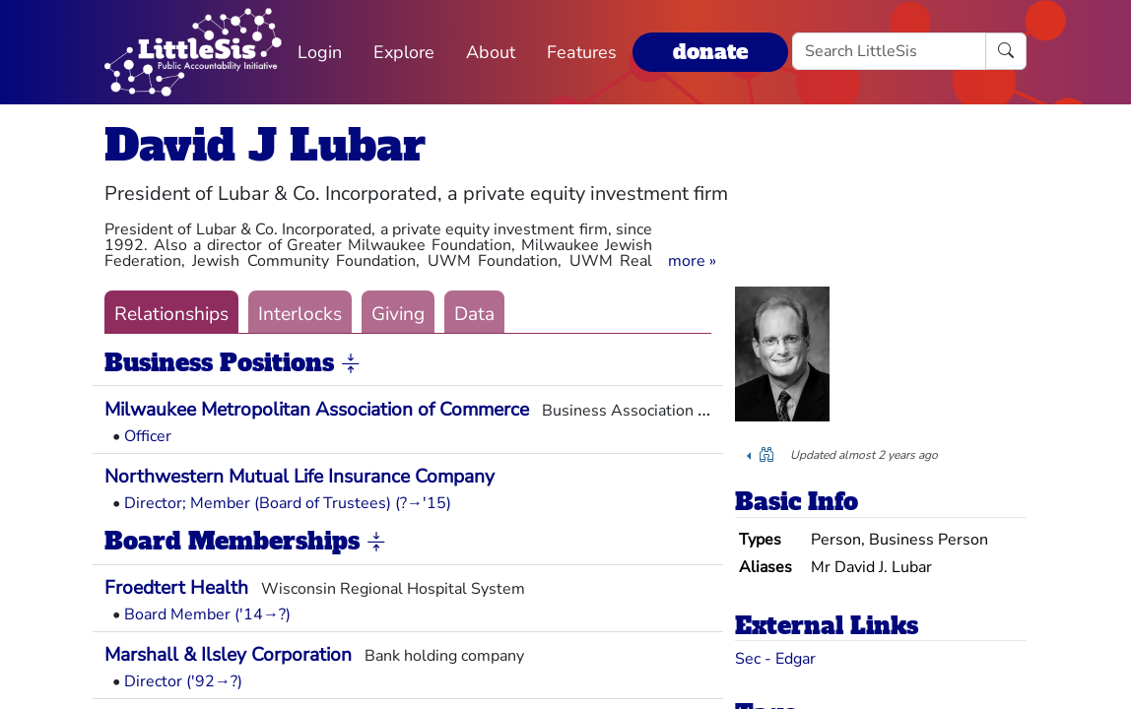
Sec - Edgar (775, 659)
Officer (147, 436)
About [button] (490, 52)
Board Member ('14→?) (207, 614)
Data (474, 314)
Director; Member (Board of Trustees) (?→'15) (287, 503)
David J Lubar (265, 145)
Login (320, 52)
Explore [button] (403, 52)
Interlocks (300, 314)
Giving (398, 314)
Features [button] (582, 52)
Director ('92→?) (183, 681)
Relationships (171, 314)
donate (710, 51)
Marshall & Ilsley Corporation (228, 655)
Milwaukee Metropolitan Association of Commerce (316, 409)
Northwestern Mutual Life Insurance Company (299, 476)
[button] (692, 261)
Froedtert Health (176, 588)
